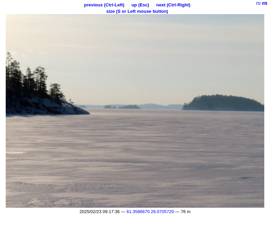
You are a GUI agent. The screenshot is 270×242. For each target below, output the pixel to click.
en (264, 3)
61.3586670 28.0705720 (150, 211)
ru (258, 3)
